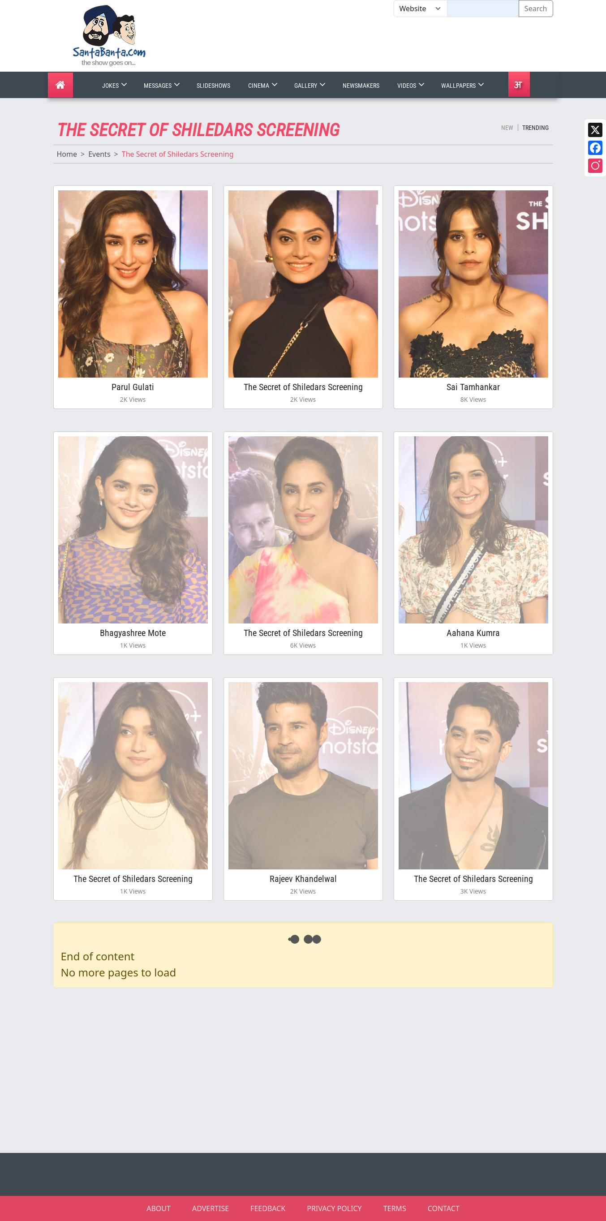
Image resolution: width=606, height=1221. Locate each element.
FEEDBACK (267, 1208)
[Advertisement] (394, 44)
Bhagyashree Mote (133, 633)
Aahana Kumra (473, 633)
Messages (163, 85)
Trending (535, 127)
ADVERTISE (210, 1208)
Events (99, 154)
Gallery (310, 85)
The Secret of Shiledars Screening (303, 387)
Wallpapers (463, 85)
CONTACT (444, 1208)
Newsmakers (361, 85)
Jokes (115, 85)
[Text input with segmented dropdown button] (483, 8)
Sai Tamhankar (473, 387)
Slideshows (213, 85)
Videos (411, 85)
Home (67, 154)
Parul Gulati (133, 387)
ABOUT (158, 1208)
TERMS (394, 1208)
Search (535, 8)
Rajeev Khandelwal (303, 878)
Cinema (263, 85)
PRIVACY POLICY (334, 1208)
